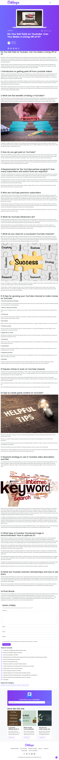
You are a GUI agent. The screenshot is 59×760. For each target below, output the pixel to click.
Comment (4, 610)
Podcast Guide (25, 685)
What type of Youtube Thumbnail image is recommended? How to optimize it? (20, 675)
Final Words (5, 679)
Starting (8, 685)
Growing (19, 685)
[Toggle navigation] (50, 2)
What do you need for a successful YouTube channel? (14, 663)
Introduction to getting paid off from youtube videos (14, 650)
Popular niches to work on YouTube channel (12, 668)
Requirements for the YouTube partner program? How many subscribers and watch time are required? (25, 657)
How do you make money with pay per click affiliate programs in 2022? (45, 728)
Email (4, 631)
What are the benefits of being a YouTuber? (12, 652)
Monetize (14, 685)
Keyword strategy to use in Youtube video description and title (16, 672)
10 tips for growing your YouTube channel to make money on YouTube (18, 666)
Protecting (3, 685)
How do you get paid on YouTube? (10, 654)
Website (4, 636)
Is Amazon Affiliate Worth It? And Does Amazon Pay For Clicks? (13, 728)
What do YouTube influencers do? (10, 661)
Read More (11, 737)
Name (4, 626)
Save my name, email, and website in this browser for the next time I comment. (20, 641)
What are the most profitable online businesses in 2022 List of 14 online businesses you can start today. (29, 728)
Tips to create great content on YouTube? (12, 670)
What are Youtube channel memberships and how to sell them (16, 677)
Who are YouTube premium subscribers (11, 659)
